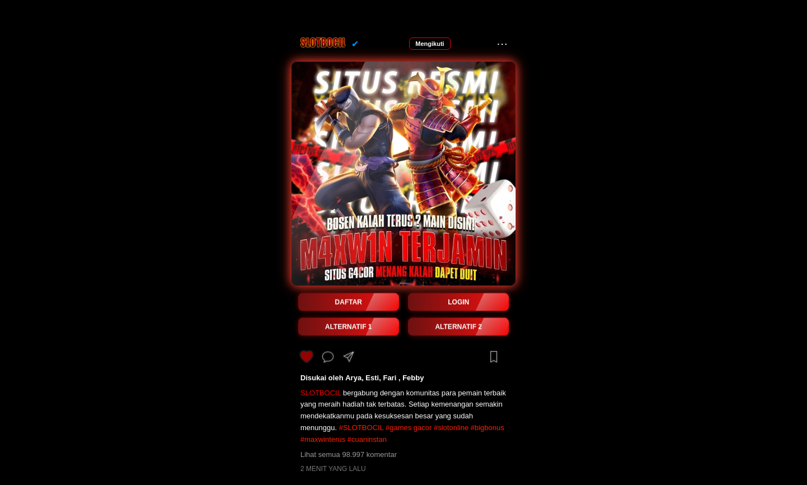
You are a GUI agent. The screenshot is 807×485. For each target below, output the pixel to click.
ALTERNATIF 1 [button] (348, 327)
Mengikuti (429, 43)
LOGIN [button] (458, 302)
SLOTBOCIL (320, 393)
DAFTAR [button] (348, 302)
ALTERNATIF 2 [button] (458, 327)
